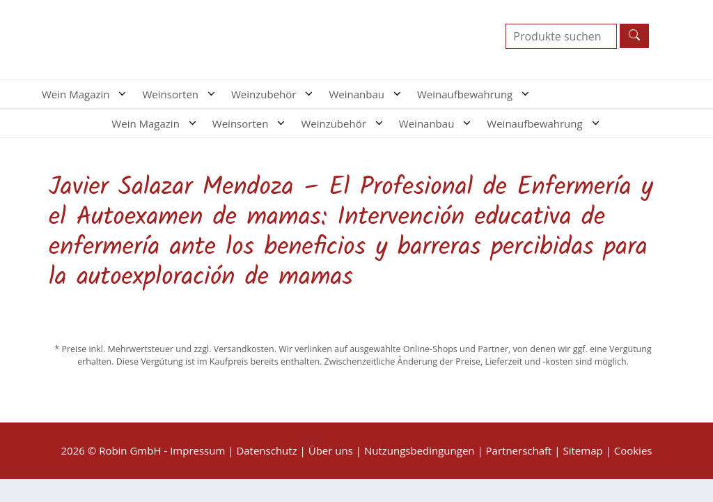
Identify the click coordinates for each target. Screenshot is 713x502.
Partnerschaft (519, 450)
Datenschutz (266, 450)
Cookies (633, 450)
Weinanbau (369, 94)
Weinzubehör (276, 94)
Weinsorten (183, 94)
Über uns (330, 450)
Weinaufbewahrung (477, 94)
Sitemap (582, 450)
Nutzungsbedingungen (419, 450)
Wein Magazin (88, 94)
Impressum (197, 450)
